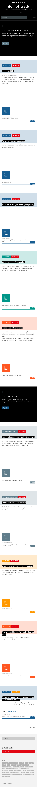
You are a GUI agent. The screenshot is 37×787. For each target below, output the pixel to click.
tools (25, 240)
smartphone (20, 240)
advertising (6, 305)
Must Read (16, 65)
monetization (24, 305)
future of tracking (10, 118)
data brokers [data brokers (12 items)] (5, 766)
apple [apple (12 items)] (26, 762)
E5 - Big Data (6, 322)
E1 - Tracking (6, 65)
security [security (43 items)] (31, 772)
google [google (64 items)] (8, 768)
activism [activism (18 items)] (4, 762)
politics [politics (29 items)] (11, 772)
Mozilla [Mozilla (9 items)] (10, 770)
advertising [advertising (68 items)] (10, 762)
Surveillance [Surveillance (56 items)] (19, 774)
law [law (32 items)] (23, 768)
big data (6, 375)
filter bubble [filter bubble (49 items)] (21, 766)
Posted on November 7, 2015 (7, 117)
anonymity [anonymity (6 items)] (21, 762)
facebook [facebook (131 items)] (15, 766)
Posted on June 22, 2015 (6, 714)
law (17, 375)
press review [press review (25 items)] (17, 772)
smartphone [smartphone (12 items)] (5, 774)
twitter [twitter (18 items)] (4, 776)
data (5, 118)
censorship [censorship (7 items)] (13, 764)
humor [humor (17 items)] (16, 768)
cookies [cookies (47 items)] (23, 764)
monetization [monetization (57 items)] (5, 770)
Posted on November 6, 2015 (7, 238)
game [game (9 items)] (4, 768)
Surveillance (4, 545)
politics (12, 240)
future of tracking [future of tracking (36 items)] (28, 766)
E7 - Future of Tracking (10, 431)
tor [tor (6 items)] (27, 774)
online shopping (5, 307)
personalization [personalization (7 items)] (5, 772)
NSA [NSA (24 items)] (25, 770)
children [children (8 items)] (18, 764)
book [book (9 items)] (8, 764)
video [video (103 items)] (8, 776)
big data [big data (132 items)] (4, 764)
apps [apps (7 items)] (30, 762)
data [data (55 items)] (27, 764)
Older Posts (32, 727)
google (15, 716)
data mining (18, 675)
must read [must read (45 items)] (16, 770)
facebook (18, 305)
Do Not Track (18, 6)
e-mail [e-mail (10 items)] (10, 766)
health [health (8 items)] (12, 768)
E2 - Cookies (6, 256)
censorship (6, 480)
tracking (20, 375)
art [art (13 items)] (33, 762)
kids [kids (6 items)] (20, 768)
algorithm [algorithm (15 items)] (16, 762)
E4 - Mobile (6, 560)
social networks (12, 307)
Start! (5, 44)
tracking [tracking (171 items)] (31, 774)
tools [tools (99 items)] (24, 774)
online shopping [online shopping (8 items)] (30, 770)
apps (5, 240)
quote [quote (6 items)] (27, 772)
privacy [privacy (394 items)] (23, 772)
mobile (8, 240)
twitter (3, 241)
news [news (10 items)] (21, 770)
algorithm (6, 675)
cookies (11, 305)
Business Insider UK (13, 711)
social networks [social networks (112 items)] (12, 774)
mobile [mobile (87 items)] (27, 768)
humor (22, 675)
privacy (16, 118)
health (7, 182)
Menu (34, 17)
